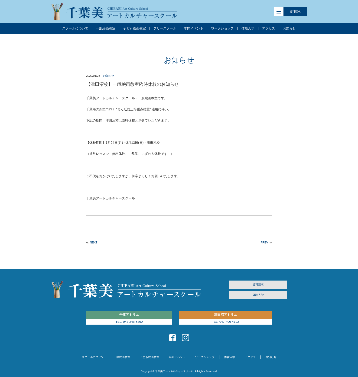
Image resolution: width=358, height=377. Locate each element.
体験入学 (258, 295)
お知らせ (108, 75)
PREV (264, 242)
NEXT (93, 242)
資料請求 (295, 11)
